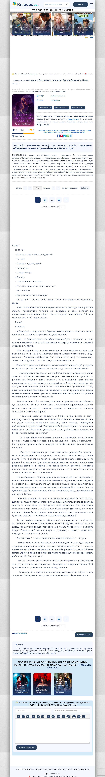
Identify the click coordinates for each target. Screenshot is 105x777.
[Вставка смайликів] (58, 716)
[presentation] (86, 37)
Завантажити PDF (45, 107)
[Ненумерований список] (48, 716)
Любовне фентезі (58, 91)
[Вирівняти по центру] (38, 716)
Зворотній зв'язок (56, 769)
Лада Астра (18, 80)
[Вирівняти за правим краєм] (42, 716)
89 (59, 200)
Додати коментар (26, 747)
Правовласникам (20, 633)
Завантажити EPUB (61, 107)
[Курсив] (23, 716)
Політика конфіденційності (77, 769)
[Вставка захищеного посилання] (68, 716)
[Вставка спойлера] (78, 716)
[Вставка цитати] (74, 716)
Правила (43, 769)
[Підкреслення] (27, 716)
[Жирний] (18, 716)
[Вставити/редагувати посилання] (63, 716)
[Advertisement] (52, 53)
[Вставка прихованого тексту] (83, 716)
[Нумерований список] (53, 716)
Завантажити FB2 (78, 107)
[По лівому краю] (33, 716)
